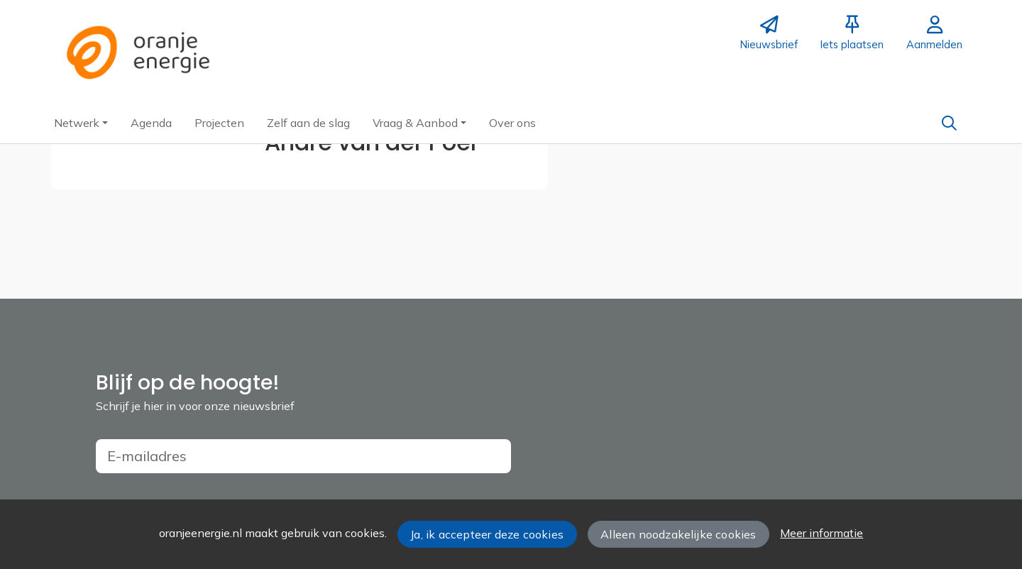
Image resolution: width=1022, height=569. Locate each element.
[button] (81, 123)
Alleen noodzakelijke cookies (678, 534)
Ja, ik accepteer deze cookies (487, 534)
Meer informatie (821, 533)
